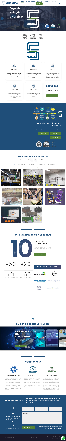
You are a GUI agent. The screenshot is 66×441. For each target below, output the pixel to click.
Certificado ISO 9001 (12, 376)
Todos (13, 164)
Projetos (33, 1)
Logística (55, 133)
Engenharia (41, 164)
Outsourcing (27, 25)
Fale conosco (54, 96)
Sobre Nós (39, 1)
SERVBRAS (58, 438)
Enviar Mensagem (28, 427)
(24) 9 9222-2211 (13, 411)
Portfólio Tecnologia (21, 345)
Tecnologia (39, 3)
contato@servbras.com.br (13, 428)
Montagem (21, 164)
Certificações (46, 1)
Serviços (28, 1)
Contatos (53, 1)
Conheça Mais (39, 256)
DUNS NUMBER (30, 376)
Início (22, 1)
